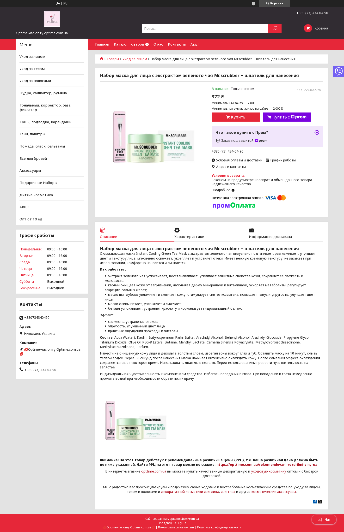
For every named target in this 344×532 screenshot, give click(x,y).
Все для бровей (33, 158)
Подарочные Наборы (38, 182)
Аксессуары (30, 170)
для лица (211, 491)
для (224, 491)
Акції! (195, 44)
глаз (231, 491)
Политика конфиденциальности (219, 527)
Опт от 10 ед (30, 219)
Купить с (289, 117)
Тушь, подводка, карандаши (45, 121)
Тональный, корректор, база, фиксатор (45, 107)
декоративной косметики (182, 491)
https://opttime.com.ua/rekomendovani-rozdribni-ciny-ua (266, 464)
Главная (102, 44)
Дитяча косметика (36, 194)
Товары (113, 59)
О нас (158, 44)
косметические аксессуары (274, 491)
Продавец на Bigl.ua (172, 523)
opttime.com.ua (153, 471)
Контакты (177, 44)
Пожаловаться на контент (176, 527)
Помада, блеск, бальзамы (42, 146)
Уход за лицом (135, 59)
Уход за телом (32, 68)
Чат (324, 519)
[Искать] (275, 28)
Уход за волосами (35, 80)
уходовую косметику (268, 471)
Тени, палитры (32, 133)
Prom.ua (193, 519)
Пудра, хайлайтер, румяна (43, 92)
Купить (238, 117)
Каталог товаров (129, 44)
